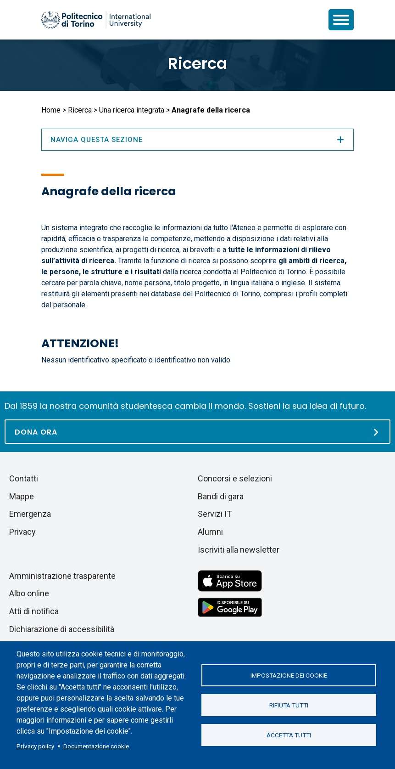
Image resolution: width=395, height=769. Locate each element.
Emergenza (30, 514)
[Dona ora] (197, 431)
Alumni (210, 532)
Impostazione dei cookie (288, 675)
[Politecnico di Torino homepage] (95, 19)
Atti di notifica (34, 611)
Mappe (21, 496)
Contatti (23, 478)
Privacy (22, 532)
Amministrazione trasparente (62, 576)
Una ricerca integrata (131, 110)
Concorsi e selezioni (235, 478)
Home (51, 110)
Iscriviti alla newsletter (238, 549)
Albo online (29, 593)
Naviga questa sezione (197, 140)
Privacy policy (35, 746)
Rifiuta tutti (288, 705)
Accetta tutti (289, 735)
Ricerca (197, 63)
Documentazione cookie (96, 746)
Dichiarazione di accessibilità (61, 629)
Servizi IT (215, 514)
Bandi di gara (221, 496)
